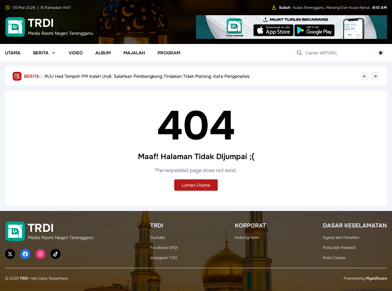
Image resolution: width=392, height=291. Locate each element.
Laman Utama (196, 185)
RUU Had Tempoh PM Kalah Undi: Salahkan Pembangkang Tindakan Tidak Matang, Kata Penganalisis (147, 76)
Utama (13, 53)
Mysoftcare (376, 278)
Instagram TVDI (163, 257)
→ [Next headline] (375, 76)
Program (168, 53)
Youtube (157, 237)
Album (103, 53)
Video (76, 53)
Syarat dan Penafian (341, 237)
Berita (44, 53)
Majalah (134, 53)
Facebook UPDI (164, 247)
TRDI (24, 278)
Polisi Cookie (334, 257)
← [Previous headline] (364, 76)
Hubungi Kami (247, 237)
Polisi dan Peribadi (339, 247)
